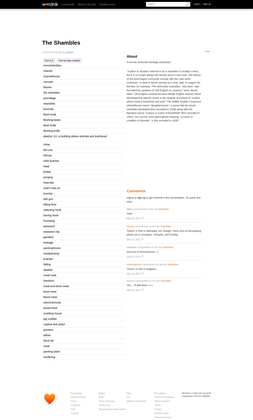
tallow (46, 335)
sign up (141, 197)
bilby (129, 209)
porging (48, 177)
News (101, 393)
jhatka (47, 171)
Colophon (75, 405)
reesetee (132, 247)
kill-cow (48, 149)
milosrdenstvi (134, 264)
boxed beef (50, 307)
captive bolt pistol (54, 324)
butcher (48, 193)
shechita (48, 182)
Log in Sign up (202, 4)
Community (68, 4)
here (150, 285)
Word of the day (87, 4)
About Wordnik (78, 397)
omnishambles (52, 65)
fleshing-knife (51, 130)
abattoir (48, 269)
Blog (101, 397)
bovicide (48, 109)
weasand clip (51, 231)
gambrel (48, 237)
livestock (48, 280)
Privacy (158, 409)
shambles (49, 103)
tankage (48, 242)
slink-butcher (51, 160)
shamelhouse (51, 76)
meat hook (49, 275)
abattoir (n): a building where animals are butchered (75, 136)
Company (76, 393)
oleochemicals (52, 302)
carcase (48, 81)
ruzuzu (69, 52)
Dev (128, 393)
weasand (48, 226)
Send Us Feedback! (164, 397)
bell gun (48, 199)
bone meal (49, 291)
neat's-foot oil (51, 188)
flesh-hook (49, 114)
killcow (47, 155)
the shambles (51, 92)
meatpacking (51, 253)
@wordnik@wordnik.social (112, 409)
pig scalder (50, 318)
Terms (158, 405)
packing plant (51, 351)
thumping (49, 220)
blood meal (50, 297)
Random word (107, 4)
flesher (47, 87)
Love (207, 51)
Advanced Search (163, 417)
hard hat (48, 340)
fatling (47, 264)
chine (46, 144)
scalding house (52, 313)
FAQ (73, 409)
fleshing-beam (52, 119)
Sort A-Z (49, 60)
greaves (48, 329)
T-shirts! (75, 413)
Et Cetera (160, 393)
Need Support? (162, 401)
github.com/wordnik (136, 401)
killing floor (50, 204)
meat (46, 346)
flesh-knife (49, 125)
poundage (49, 98)
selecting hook (52, 209)
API (128, 397)
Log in (130, 197)
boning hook (51, 215)
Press (74, 401)
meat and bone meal (56, 286)
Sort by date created (69, 60)
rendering (49, 357)
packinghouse (52, 248)
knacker (48, 258)
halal (46, 166)
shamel (47, 70)
